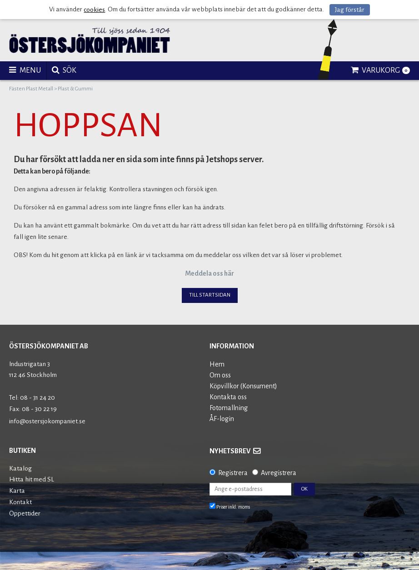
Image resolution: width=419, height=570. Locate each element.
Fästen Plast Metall (31, 89)
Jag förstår (349, 9)
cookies (94, 9)
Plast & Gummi (75, 89)
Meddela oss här (209, 273)
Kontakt (20, 502)
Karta (17, 490)
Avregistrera (278, 472)
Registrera (233, 472)
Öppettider (24, 513)
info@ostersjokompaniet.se (47, 421)
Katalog (20, 468)
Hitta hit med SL (31, 479)
